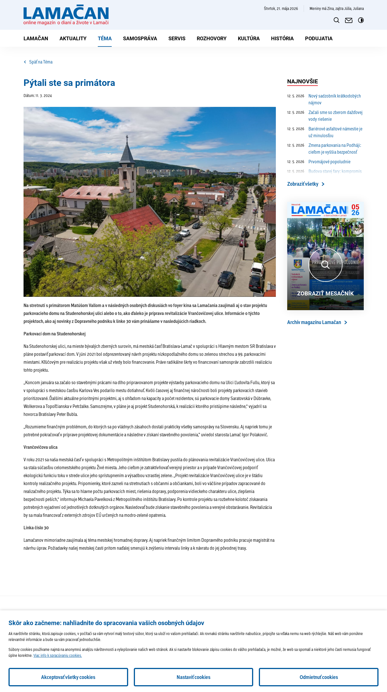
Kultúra (249, 38)
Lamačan (36, 38)
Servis (176, 38)
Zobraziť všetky (302, 183)
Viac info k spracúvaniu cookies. (57, 655)
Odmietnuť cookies (319, 677)
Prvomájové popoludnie (318, 161)
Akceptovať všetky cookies (68, 677)
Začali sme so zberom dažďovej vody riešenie (325, 115)
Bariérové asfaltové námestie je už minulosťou (324, 132)
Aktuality (73, 38)
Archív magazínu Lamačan (314, 322)
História (282, 38)
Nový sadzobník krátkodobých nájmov (324, 99)
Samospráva (140, 38)
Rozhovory (212, 38)
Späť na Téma (38, 61)
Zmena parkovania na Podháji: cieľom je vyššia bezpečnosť (324, 148)
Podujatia (319, 38)
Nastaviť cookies (193, 677)
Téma (105, 38)
